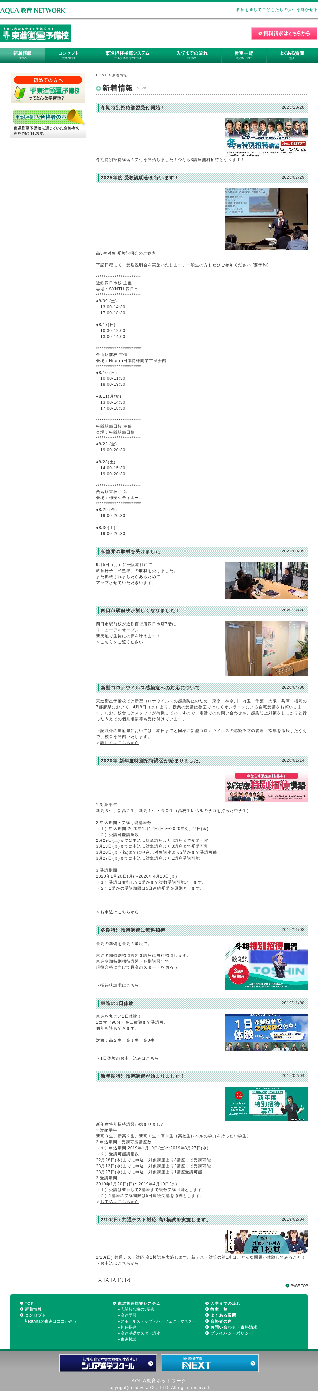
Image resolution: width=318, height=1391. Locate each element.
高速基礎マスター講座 (140, 1333)
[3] (114, 1279)
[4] (120, 1279)
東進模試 (128, 1339)
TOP (29, 1303)
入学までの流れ (225, 1303)
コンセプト (35, 1315)
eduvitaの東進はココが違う (52, 1321)
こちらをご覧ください (121, 642)
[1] (100, 1279)
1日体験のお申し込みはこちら (129, 1058)
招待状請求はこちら (119, 985)
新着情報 (33, 1309)
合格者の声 (221, 1321)
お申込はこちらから (119, 912)
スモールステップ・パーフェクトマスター (158, 1321)
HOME (102, 75)
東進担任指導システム (139, 1303)
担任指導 (128, 1327)
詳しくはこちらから (119, 742)
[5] (127, 1279)
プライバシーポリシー (231, 1333)
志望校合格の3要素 (138, 1309)
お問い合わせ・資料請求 (234, 1327)
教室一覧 (219, 1309)
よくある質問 (223, 1315)
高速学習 (128, 1315)
